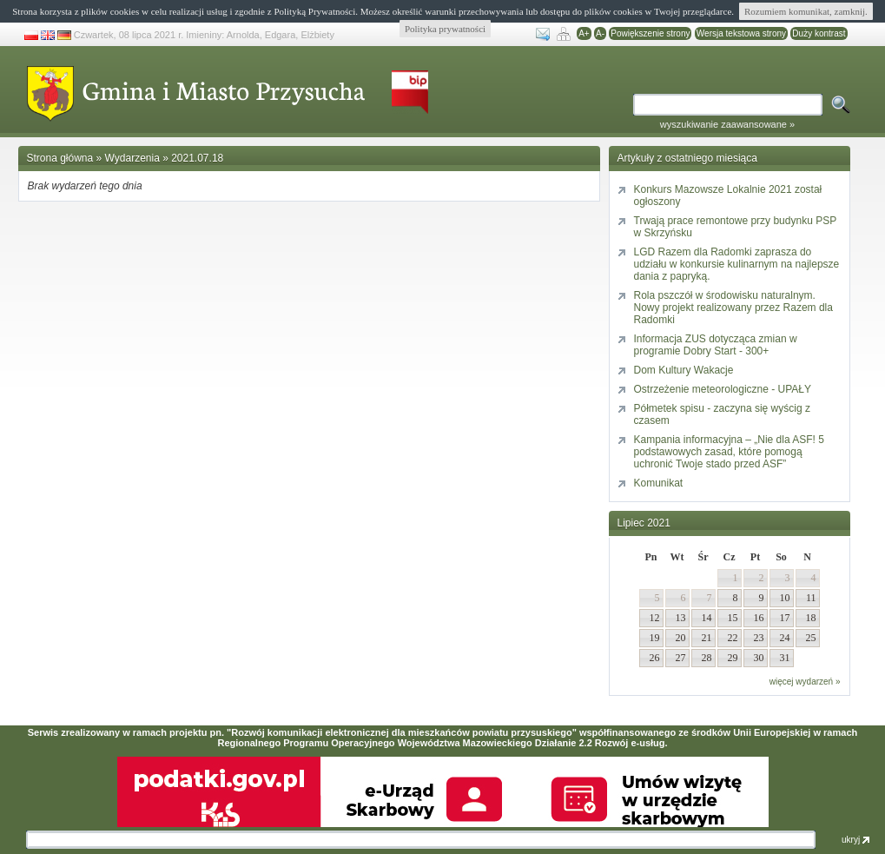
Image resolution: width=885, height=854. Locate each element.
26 (655, 658)
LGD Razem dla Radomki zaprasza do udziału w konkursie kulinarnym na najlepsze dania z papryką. (737, 264)
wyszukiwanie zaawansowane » (727, 124)
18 (811, 618)
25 (811, 638)
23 (759, 638)
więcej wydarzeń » (805, 681)
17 (785, 618)
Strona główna (60, 158)
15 (733, 618)
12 (655, 618)
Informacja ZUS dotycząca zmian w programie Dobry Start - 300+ (715, 345)
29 (733, 658)
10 (785, 598)
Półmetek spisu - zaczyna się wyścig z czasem (722, 414)
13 (681, 618)
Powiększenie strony (650, 33)
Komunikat (659, 483)
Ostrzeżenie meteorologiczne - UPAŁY (723, 389)
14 (707, 618)
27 (681, 658)
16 (759, 618)
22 (733, 638)
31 (785, 658)
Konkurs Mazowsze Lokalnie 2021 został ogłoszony (728, 195)
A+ (584, 33)
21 (707, 638)
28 (707, 658)
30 (759, 658)
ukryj (855, 839)
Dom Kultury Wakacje (684, 370)
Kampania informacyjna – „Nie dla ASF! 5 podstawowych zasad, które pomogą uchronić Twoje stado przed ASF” (729, 452)
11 (811, 598)
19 (655, 638)
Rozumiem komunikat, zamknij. (806, 11)
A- (600, 33)
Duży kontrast (818, 33)
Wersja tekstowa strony (741, 33)
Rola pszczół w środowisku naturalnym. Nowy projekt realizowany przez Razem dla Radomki (733, 307)
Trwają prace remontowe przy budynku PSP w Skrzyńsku (735, 227)
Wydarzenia (132, 158)
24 (785, 638)
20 (681, 638)
